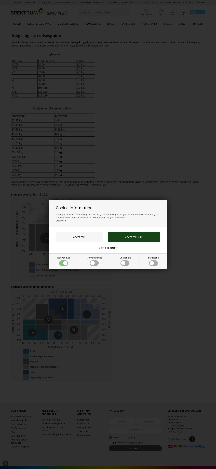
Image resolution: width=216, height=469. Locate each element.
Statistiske (153, 261)
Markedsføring (94, 261)
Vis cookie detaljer (108, 247)
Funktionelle (125, 261)
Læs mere (61, 220)
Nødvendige (63, 261)
